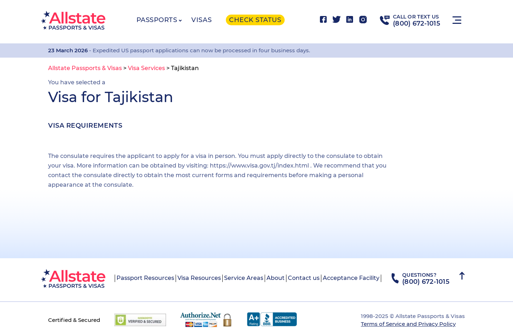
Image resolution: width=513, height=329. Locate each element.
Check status (255, 20)
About (275, 278)
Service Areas (243, 278)
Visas (201, 20)
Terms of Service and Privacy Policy (408, 323)
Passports (156, 20)
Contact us (304, 278)
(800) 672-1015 (416, 23)
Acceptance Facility (351, 278)
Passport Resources (145, 278)
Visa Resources (199, 278)
